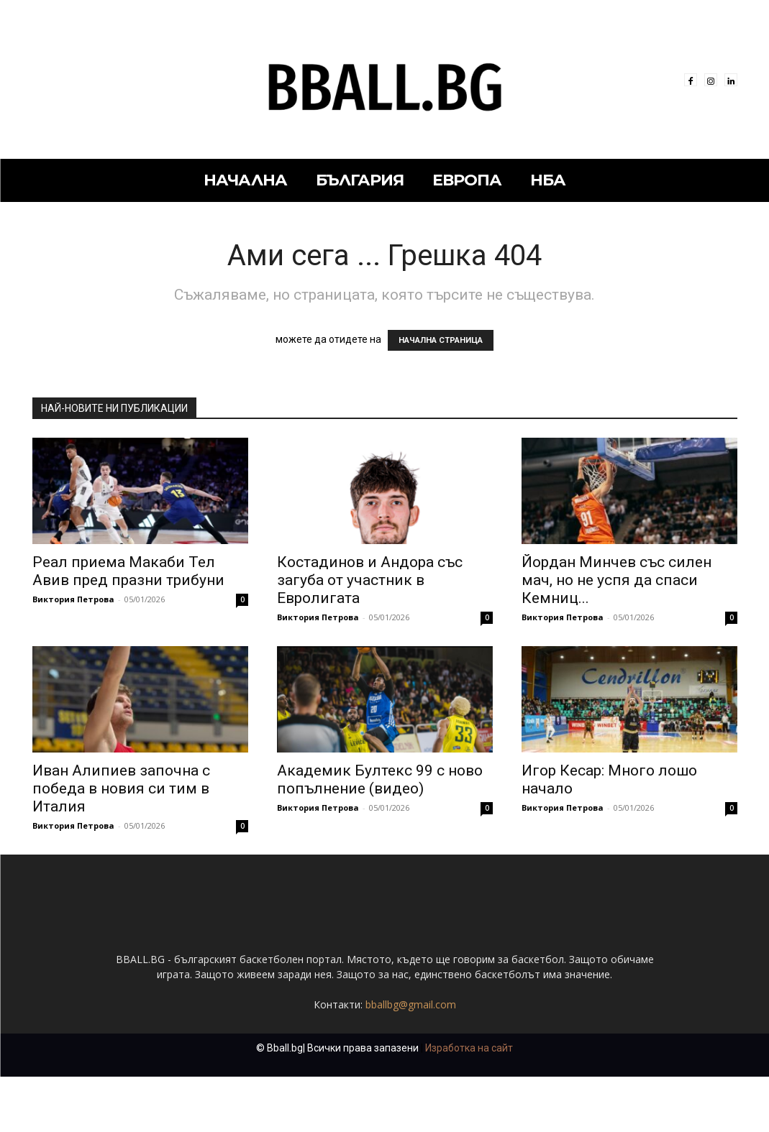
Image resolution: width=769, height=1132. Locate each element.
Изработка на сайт (469, 1103)
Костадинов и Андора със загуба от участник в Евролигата (370, 580)
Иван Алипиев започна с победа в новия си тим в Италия (121, 788)
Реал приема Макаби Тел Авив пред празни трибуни (128, 571)
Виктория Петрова (73, 599)
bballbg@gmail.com (410, 1060)
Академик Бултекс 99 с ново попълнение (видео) (380, 779)
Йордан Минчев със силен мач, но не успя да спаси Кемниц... (616, 580)
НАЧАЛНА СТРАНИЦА (441, 340)
